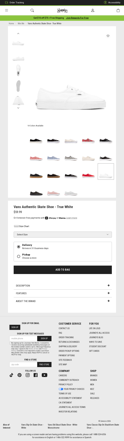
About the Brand (63, 301)
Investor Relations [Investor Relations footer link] (68, 412)
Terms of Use (33, 349)
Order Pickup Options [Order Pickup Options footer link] (69, 351)
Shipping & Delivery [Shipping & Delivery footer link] (68, 346)
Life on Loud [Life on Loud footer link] (94, 328)
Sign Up (14, 327)
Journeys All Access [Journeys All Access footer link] (99, 333)
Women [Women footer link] (93, 380)
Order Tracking (14, 2)
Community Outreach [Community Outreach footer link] (69, 380)
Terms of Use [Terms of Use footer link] (65, 394)
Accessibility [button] (111, 2)
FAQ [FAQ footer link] (60, 333)
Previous (18, 33)
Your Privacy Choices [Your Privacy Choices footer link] (71, 389)
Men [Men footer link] (92, 384)
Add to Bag (63, 269)
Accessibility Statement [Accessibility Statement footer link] (70, 398)
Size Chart (21, 226)
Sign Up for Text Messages (30, 334)
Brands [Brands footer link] (93, 375)
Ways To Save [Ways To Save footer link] (95, 342)
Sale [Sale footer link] (92, 394)
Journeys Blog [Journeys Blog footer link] (96, 337)
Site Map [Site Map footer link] (63, 364)
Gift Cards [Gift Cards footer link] (94, 351)
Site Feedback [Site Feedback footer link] (65, 360)
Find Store (44, 364)
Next (18, 107)
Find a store (30, 359)
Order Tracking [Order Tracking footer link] (66, 337)
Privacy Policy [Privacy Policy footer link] (66, 384)
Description (63, 285)
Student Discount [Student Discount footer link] (97, 346)
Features (63, 293)
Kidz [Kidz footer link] (92, 389)
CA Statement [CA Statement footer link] (65, 403)
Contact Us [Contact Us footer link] (64, 328)
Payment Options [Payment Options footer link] (67, 355)
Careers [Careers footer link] (63, 375)
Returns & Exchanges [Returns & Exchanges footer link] (69, 342)
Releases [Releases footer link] (94, 398)
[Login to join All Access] (48, 18)
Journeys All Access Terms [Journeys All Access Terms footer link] (72, 407)
